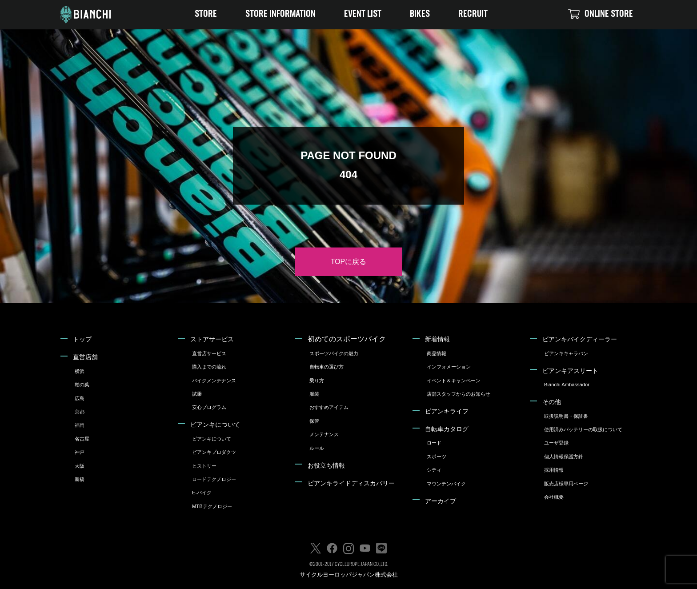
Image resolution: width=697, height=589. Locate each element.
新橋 (79, 479)
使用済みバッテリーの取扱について (583, 429)
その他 (551, 401)
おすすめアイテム (328, 407)
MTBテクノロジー (212, 506)
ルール (316, 448)
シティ (434, 470)
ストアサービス (212, 339)
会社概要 (554, 497)
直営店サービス (209, 353)
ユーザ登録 (556, 442)
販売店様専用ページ (566, 483)
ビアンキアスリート (570, 370)
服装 (314, 394)
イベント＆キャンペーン (454, 380)
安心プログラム (209, 407)
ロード (434, 442)
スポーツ (436, 456)
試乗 (197, 394)
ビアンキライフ (447, 411)
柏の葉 (82, 384)
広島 (79, 398)
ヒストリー (204, 466)
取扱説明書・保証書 (566, 416)
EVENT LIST (362, 14)
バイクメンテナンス (214, 380)
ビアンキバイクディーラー (579, 339)
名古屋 (82, 438)
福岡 (79, 425)
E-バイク (202, 492)
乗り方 (316, 380)
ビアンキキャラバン (566, 353)
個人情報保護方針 (563, 456)
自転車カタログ (447, 429)
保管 (314, 421)
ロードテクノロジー (214, 479)
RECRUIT (473, 14)
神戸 (79, 452)
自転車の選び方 (326, 366)
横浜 (79, 371)
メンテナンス (324, 434)
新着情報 (437, 339)
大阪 (79, 466)
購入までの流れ (209, 366)
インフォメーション (449, 366)
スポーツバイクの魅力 (333, 353)
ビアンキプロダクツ (214, 452)
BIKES (420, 14)
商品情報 (436, 353)
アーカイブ (440, 501)
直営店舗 (85, 357)
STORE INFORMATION (280, 14)
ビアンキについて (215, 424)
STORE (206, 14)
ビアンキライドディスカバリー (351, 483)
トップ (82, 339)
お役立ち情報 (326, 465)
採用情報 (554, 470)
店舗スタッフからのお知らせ (458, 394)
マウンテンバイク (446, 483)
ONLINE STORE (600, 14)
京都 (79, 411)
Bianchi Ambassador (566, 384)
